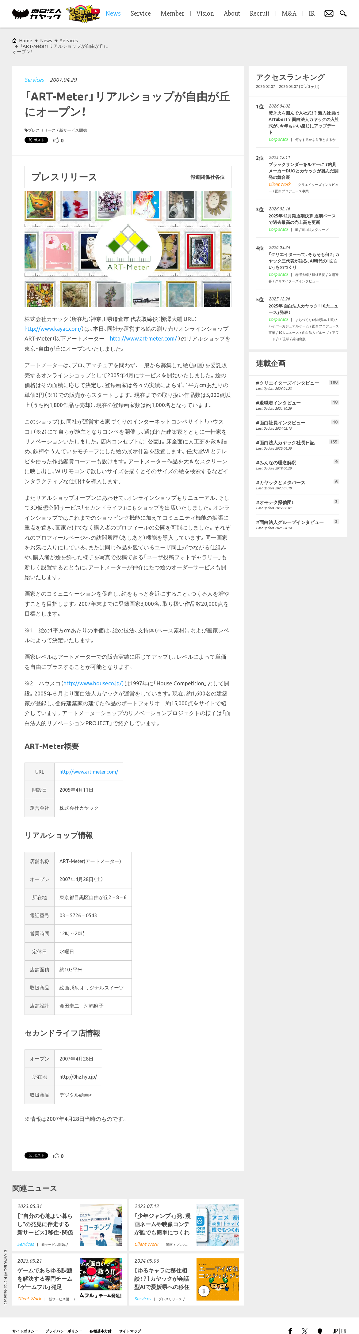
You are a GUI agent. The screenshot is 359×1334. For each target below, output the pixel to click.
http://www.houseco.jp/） (93, 672)
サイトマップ (130, 1320)
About (232, 14)
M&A (289, 14)
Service (141, 14)
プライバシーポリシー (63, 1320)
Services (34, 69)
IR (312, 14)
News (46, 40)
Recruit (259, 14)
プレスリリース (42, 119)
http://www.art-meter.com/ (143, 327)
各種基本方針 (101, 1320)
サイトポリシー (25, 1320)
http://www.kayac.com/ (53, 318)
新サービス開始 (73, 119)
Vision (205, 14)
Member (172, 14)
